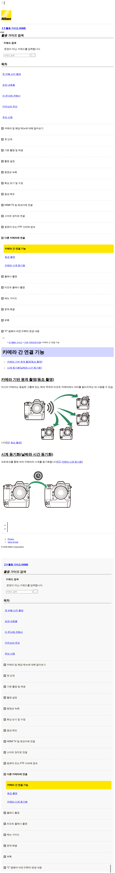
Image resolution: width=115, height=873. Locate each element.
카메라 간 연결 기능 (15, 248)
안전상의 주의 (9, 106)
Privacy (11, 539)
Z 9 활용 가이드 (15, 342)
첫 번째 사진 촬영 (11, 74)
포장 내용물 (8, 85)
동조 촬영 (10, 257)
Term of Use (13, 542)
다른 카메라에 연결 (32, 342)
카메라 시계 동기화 (15, 265)
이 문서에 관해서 (11, 95)
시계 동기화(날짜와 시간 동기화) (24, 367)
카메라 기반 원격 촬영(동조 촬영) (24, 361)
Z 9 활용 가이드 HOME (16, 564)
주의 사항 (7, 117)
